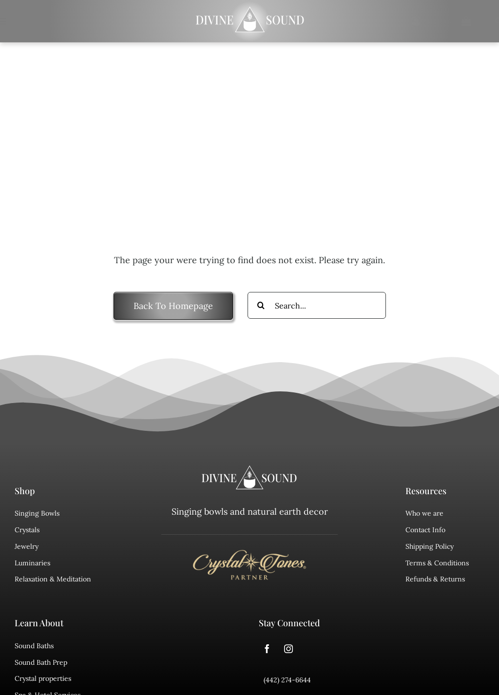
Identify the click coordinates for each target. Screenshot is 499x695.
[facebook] (267, 648)
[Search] (261, 305)
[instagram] (288, 648)
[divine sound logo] (249, 469)
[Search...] (317, 305)
